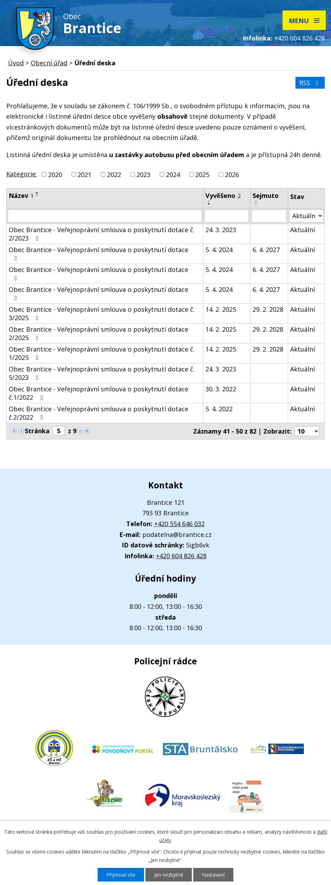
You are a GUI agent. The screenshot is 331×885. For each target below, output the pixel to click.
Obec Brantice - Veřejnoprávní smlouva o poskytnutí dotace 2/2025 (98, 333)
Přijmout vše (120, 874)
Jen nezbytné (168, 874)
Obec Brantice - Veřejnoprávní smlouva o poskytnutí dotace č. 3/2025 (102, 313)
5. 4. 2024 (219, 249)
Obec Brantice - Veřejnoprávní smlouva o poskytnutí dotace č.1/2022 (98, 393)
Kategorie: (21, 174)
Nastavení (213, 874)
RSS (310, 83)
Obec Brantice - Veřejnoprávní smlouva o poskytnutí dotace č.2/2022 (98, 413)
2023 (143, 174)
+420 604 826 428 (299, 38)
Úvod (16, 63)
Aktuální (302, 230)
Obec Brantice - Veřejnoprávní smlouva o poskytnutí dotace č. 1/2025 (102, 353)
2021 (84, 174)
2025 (202, 174)
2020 (55, 174)
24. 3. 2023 (220, 230)
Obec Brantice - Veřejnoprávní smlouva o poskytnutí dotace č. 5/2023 (102, 373)
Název (21, 195)
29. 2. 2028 (268, 309)
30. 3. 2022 (220, 389)
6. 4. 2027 (266, 249)
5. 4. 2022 (219, 409)
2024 (173, 174)
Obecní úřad (49, 63)
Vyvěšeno (223, 195)
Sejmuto (266, 195)
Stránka (37, 431)
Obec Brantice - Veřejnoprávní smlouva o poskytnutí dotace (98, 253)
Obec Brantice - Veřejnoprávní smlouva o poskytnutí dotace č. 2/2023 (102, 234)
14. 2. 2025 (220, 309)
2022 (114, 174)
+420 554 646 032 (179, 523)
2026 (232, 174)
